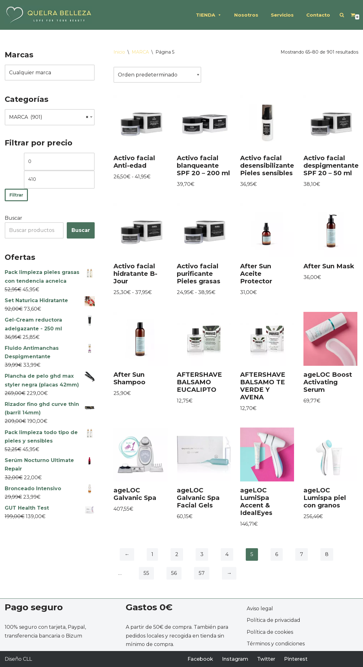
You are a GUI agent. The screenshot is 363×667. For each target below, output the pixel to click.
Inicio (119, 52)
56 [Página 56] (174, 573)
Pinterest (296, 659)
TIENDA (209, 15)
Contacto (318, 15)
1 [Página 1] (152, 554)
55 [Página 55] (146, 573)
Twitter (266, 659)
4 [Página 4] (227, 554)
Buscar (13, 218)
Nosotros (246, 15)
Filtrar (16, 195)
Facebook (200, 659)
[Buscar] (341, 15)
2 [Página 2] (176, 554)
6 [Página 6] (276, 554)
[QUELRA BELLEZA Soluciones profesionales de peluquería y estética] (48, 15)
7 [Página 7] (301, 554)
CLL (27, 659)
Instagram (235, 659)
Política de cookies (270, 632)
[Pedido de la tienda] (157, 75)
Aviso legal (260, 609)
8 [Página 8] (327, 554)
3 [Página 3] (201, 554)
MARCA (140, 52)
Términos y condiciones (276, 644)
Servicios (282, 15)
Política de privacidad (273, 620)
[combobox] (50, 117)
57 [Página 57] (202, 573)
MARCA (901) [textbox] (49, 117)
